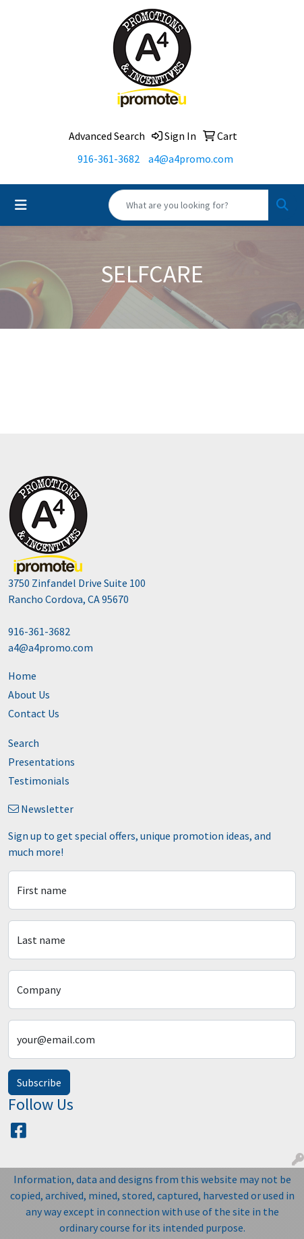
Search (23, 743)
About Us (29, 694)
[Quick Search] (189, 205)
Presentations (41, 761)
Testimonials (38, 780)
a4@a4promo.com (190, 158)
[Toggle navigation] (21, 205)
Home (22, 675)
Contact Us (33, 713)
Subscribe (39, 1082)
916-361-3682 (109, 158)
